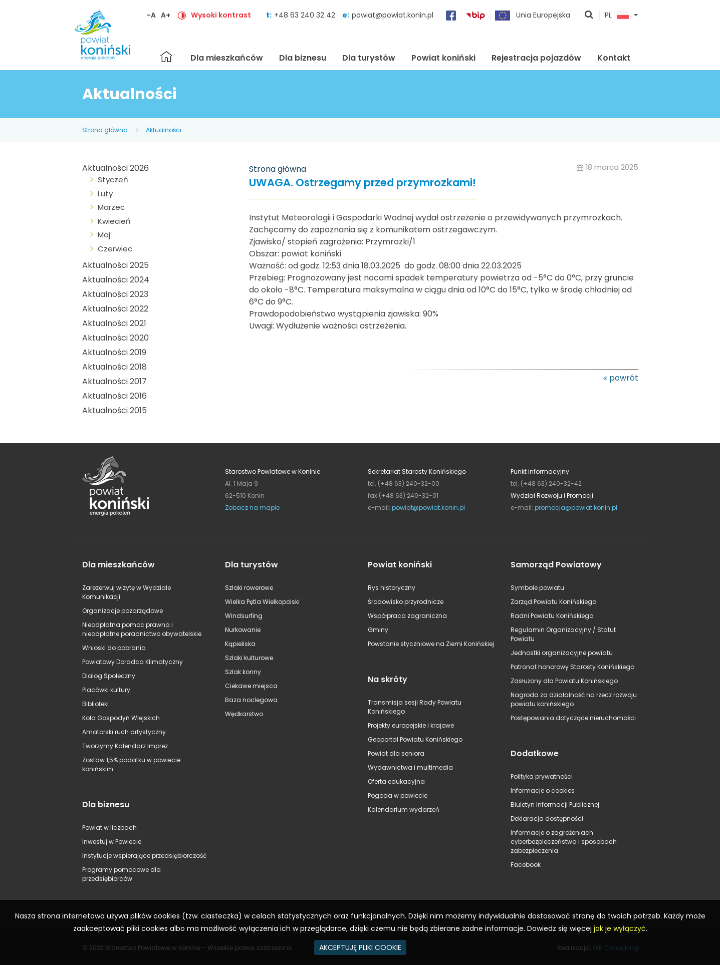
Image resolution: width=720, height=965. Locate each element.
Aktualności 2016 (114, 396)
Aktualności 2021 (114, 323)
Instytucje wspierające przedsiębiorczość (144, 855)
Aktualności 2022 (115, 308)
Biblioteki (95, 704)
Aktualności (163, 130)
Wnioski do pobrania (114, 648)
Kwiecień (114, 221)
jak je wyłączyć (620, 928)
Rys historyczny (391, 587)
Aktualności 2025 (115, 265)
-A (151, 15)
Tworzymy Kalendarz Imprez (125, 746)
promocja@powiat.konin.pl (576, 507)
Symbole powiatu (537, 587)
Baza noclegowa (251, 700)
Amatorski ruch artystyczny (124, 732)
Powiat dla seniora (396, 753)
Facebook (526, 864)
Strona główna (166, 56)
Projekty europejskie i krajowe (411, 725)
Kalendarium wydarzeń (403, 809)
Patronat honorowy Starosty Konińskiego (572, 667)
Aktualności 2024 (115, 279)
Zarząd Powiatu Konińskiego (553, 601)
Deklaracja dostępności (547, 818)
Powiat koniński (443, 58)
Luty (105, 193)
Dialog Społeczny (108, 676)
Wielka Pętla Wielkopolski (262, 601)
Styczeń (113, 179)
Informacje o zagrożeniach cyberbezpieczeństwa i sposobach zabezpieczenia (564, 841)
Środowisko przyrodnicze (405, 601)
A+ (165, 15)
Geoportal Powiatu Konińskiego (415, 739)
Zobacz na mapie (252, 507)
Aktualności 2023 (115, 294)
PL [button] (617, 15)
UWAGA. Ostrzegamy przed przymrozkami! (362, 183)
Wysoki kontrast (221, 15)
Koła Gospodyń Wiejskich (121, 718)
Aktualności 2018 (114, 367)
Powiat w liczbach (109, 827)
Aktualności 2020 (115, 338)
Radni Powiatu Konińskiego (552, 615)
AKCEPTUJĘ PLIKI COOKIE (360, 947)
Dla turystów (368, 58)
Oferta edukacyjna (396, 781)
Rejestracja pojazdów (536, 58)
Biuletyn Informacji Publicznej (555, 804)
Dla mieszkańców (226, 58)
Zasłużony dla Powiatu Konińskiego (564, 681)
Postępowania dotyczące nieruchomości (573, 718)
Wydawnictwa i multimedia (410, 767)
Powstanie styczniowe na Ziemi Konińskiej (431, 643)
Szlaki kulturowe (249, 658)
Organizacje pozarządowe (122, 610)
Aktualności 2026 (115, 168)
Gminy (378, 629)
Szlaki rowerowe (249, 587)
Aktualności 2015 (114, 410)
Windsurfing (244, 615)
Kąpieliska (240, 643)
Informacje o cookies (543, 790)
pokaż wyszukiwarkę (589, 16)
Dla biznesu (302, 58)
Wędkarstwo (244, 714)
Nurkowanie (243, 629)
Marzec (111, 207)
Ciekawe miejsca (251, 686)
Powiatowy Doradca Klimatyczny (132, 662)
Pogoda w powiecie (397, 795)
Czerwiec (115, 248)
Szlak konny (243, 672)
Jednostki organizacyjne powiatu (562, 653)
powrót (623, 378)
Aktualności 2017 (114, 381)
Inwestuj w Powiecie (111, 841)
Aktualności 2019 (114, 352)
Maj (104, 234)
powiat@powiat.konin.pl (392, 15)
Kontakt (613, 58)
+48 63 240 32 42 (305, 15)
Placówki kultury (106, 690)
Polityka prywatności (542, 776)
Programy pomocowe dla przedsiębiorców (121, 874)
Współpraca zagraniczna (407, 615)
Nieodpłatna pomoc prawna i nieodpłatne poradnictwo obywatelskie (141, 629)
